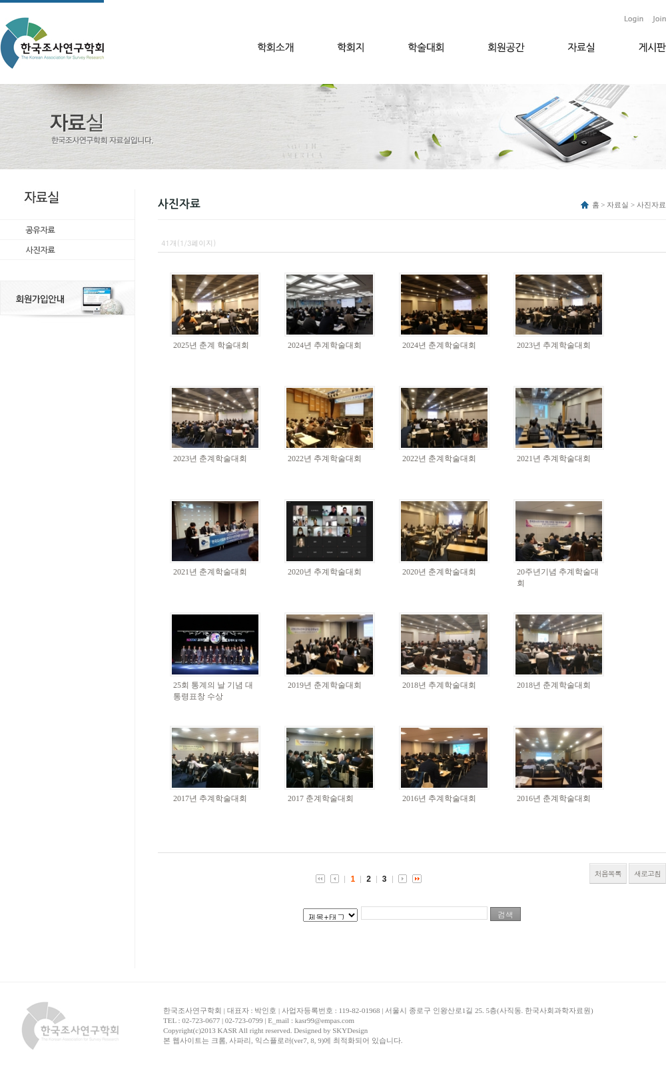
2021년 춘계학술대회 (210, 571)
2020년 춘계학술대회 (439, 571)
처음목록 (608, 873)
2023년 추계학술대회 (554, 345)
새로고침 (647, 873)
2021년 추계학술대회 (554, 458)
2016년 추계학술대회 (439, 798)
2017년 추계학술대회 (210, 798)
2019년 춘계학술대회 (325, 685)
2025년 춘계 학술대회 (211, 345)
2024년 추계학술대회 (325, 345)
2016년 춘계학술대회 (554, 798)
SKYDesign (350, 1030)
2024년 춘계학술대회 (439, 345)
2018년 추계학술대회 (439, 685)
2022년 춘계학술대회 (439, 458)
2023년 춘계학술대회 (210, 458)
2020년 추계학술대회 (325, 571)
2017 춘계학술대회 (321, 798)
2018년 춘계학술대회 (554, 685)
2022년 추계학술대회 (325, 458)
